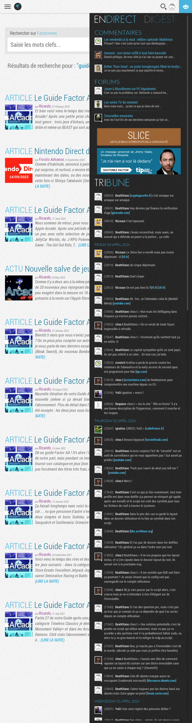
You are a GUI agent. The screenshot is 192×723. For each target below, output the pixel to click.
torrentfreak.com (156, 439)
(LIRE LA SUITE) (47, 581)
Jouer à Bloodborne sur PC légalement (130, 89)
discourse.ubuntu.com (162, 680)
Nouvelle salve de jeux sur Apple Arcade (77, 268)
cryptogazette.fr (140, 195)
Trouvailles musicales (118, 116)
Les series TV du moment (121, 102)
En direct (115, 19)
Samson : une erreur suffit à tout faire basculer (135, 53)
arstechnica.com (135, 380)
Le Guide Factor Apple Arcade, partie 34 (82, 97)
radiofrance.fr (154, 428)
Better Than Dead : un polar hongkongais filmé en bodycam (143, 67)
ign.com (141, 371)
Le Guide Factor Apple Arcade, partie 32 (82, 321)
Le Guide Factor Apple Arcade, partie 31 (82, 380)
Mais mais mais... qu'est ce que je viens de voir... (133, 106)
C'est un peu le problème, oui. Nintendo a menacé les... (136, 92)
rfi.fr (125, 256)
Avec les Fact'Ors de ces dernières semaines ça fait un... (137, 119)
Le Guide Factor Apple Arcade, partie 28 (82, 545)
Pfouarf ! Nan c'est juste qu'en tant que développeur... (136, 43)
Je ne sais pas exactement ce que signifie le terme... (134, 70)
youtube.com (122, 303)
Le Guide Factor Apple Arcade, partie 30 (82, 439)
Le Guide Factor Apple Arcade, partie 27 (82, 604)
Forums (107, 82)
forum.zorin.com (157, 693)
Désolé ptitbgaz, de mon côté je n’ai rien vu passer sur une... (139, 57)
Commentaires (118, 32)
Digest (159, 19)
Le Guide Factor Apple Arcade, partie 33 (82, 209)
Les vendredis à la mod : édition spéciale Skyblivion (138, 40)
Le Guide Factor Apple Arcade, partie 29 (82, 492)
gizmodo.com (120, 212)
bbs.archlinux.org (141, 531)
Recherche (164, 7)
